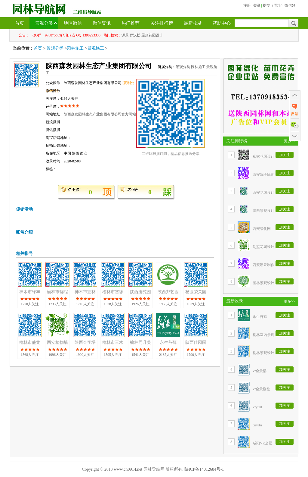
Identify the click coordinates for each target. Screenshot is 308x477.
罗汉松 (135, 35)
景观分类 (44, 23)
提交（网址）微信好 (279, 5)
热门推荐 (131, 23)
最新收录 (193, 23)
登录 (256, 5)
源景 (125, 35)
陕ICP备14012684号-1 (204, 469)
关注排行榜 (161, 23)
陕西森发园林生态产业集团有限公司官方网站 (100, 114)
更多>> (289, 141)
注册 (247, 5)
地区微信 (73, 23)
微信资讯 (102, 23)
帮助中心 (222, 23)
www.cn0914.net (128, 469)
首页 (19, 23)
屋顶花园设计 (152, 35)
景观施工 (95, 48)
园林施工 (75, 48)
